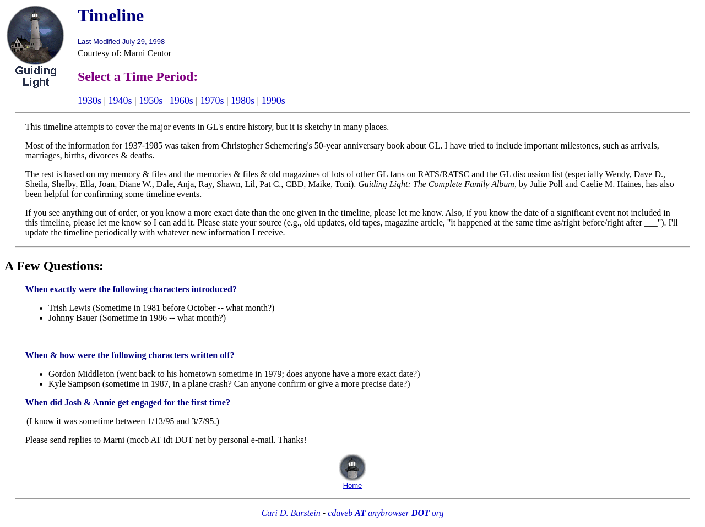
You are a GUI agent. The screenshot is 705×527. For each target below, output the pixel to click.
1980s (242, 100)
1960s (181, 100)
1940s (120, 100)
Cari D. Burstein (291, 513)
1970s (212, 100)
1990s (273, 100)
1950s (150, 100)
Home (352, 485)
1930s (89, 100)
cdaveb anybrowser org (385, 513)
